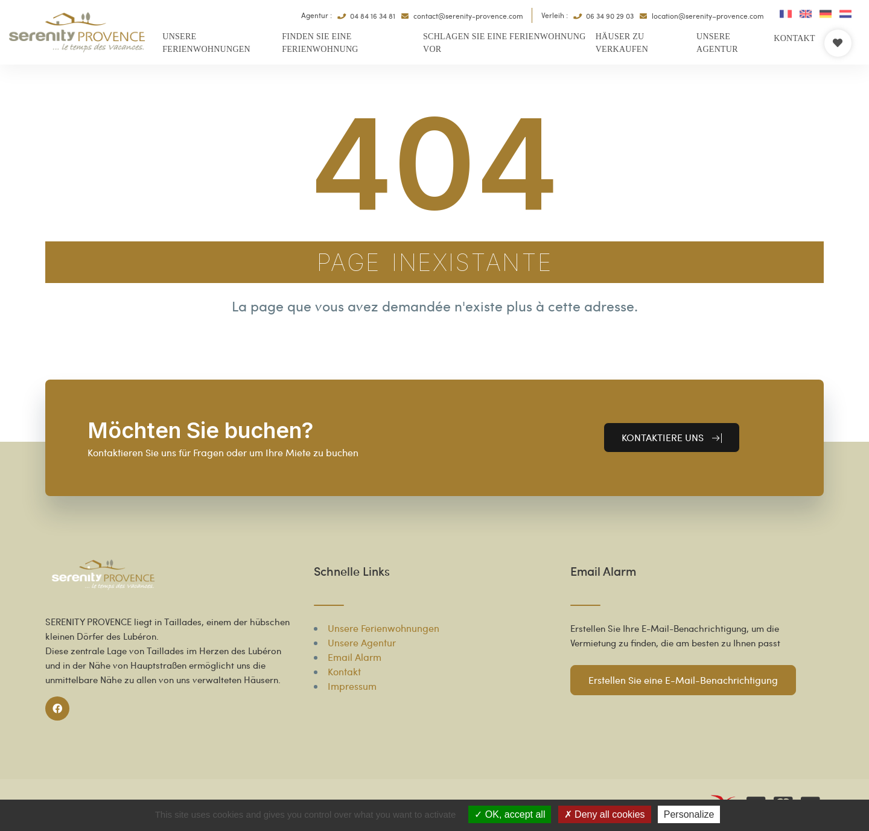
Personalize (689, 814)
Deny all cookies (604, 814)
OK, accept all (509, 814)
